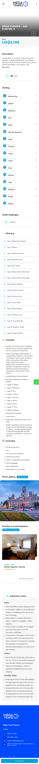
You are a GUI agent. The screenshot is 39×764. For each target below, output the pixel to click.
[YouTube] (14, 756)
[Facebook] (4, 756)
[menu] (36, 4)
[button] (6, 67)
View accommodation (26, 579)
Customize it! (19, 761)
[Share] (33, 33)
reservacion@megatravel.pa (15, 741)
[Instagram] (9, 756)
